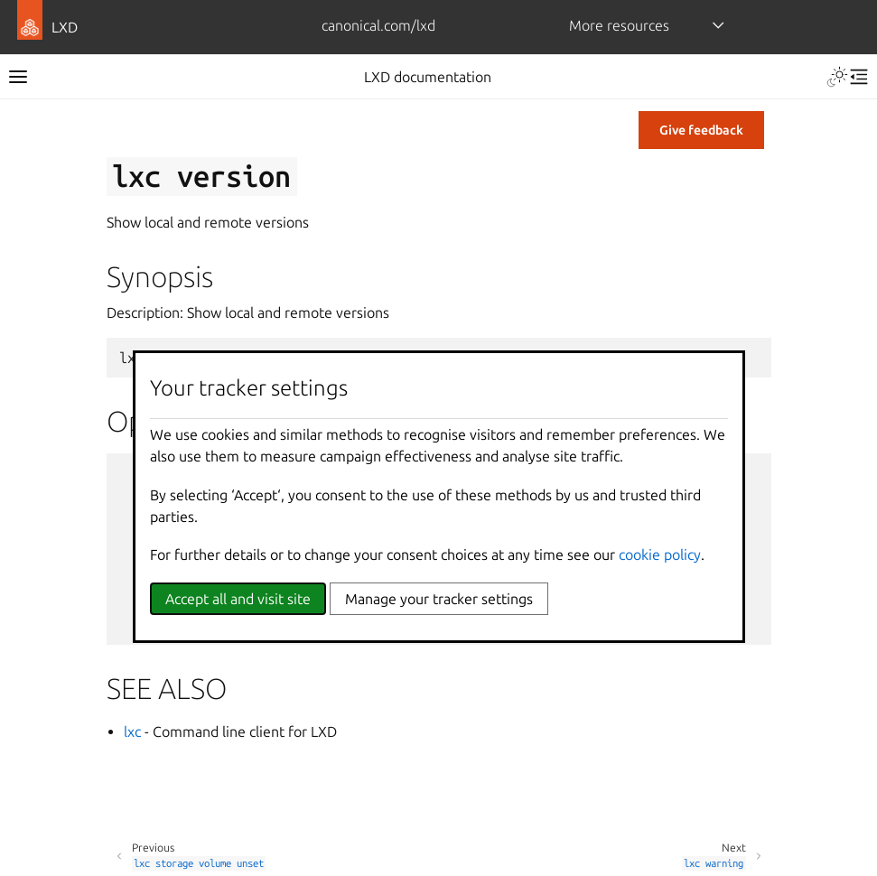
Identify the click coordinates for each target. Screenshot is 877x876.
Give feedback (701, 130)
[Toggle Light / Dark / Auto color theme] (837, 77)
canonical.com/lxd (378, 25)
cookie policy (660, 554)
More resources (619, 25)
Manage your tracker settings (439, 599)
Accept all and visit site (238, 599)
